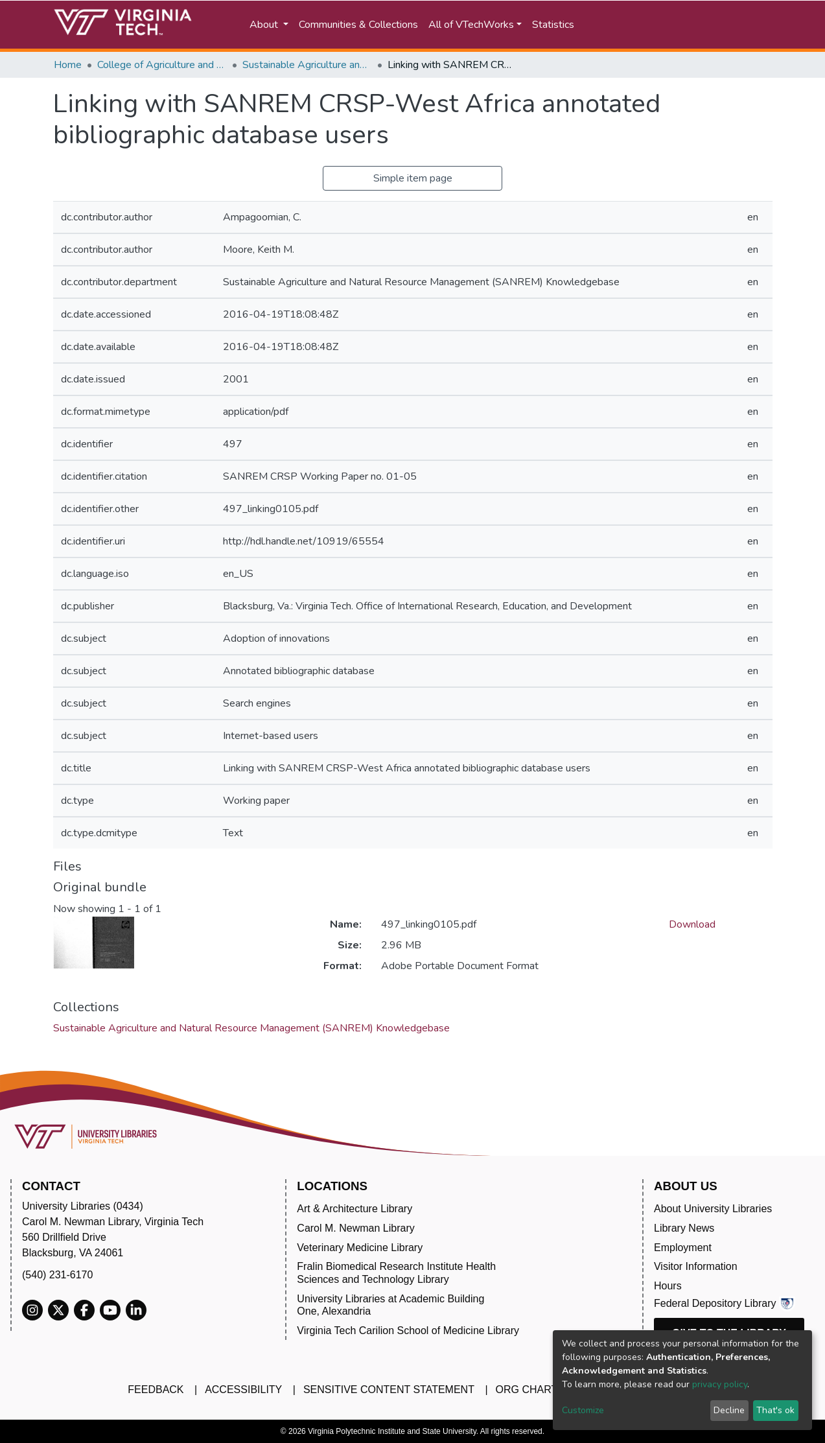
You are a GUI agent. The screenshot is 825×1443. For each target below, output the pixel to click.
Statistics (553, 25)
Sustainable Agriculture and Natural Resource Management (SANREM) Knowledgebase (307, 65)
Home (68, 65)
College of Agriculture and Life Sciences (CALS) (162, 65)
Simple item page (412, 178)
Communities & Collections (358, 25)
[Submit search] (628, 24)
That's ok (775, 1410)
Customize (583, 1410)
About (265, 25)
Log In (749, 25)
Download (692, 924)
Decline (729, 1410)
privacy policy (719, 1384)
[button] (685, 24)
